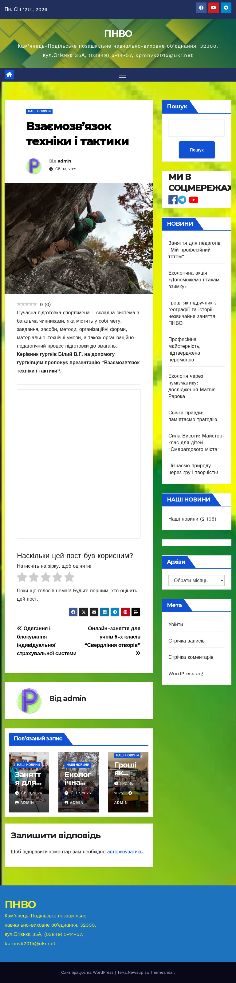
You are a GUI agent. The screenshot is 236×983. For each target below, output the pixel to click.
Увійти (175, 624)
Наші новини (39, 111)
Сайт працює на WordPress (88, 972)
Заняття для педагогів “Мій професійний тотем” (194, 250)
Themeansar (162, 972)
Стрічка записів (186, 641)
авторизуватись (125, 852)
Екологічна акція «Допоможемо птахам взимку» (193, 280)
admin (64, 161)
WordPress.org (185, 673)
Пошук (177, 106)
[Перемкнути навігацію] (122, 74)
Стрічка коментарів (191, 657)
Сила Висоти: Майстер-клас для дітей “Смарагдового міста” (196, 443)
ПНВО (118, 33)
